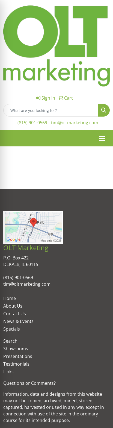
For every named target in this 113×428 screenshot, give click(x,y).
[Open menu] (102, 138)
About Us (12, 306)
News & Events (18, 321)
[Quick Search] (50, 110)
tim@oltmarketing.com (74, 123)
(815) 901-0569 (32, 123)
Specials (11, 329)
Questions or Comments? (29, 383)
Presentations (17, 356)
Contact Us (14, 314)
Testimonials (16, 364)
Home (9, 298)
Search (10, 341)
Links (8, 372)
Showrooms (15, 349)
